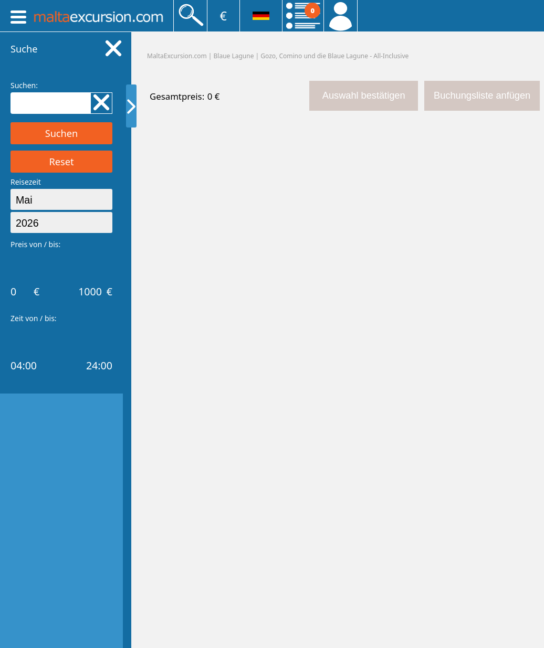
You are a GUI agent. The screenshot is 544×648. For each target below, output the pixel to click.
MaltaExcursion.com (177, 55)
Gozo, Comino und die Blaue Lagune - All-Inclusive (334, 55)
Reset (61, 161)
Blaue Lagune (234, 55)
